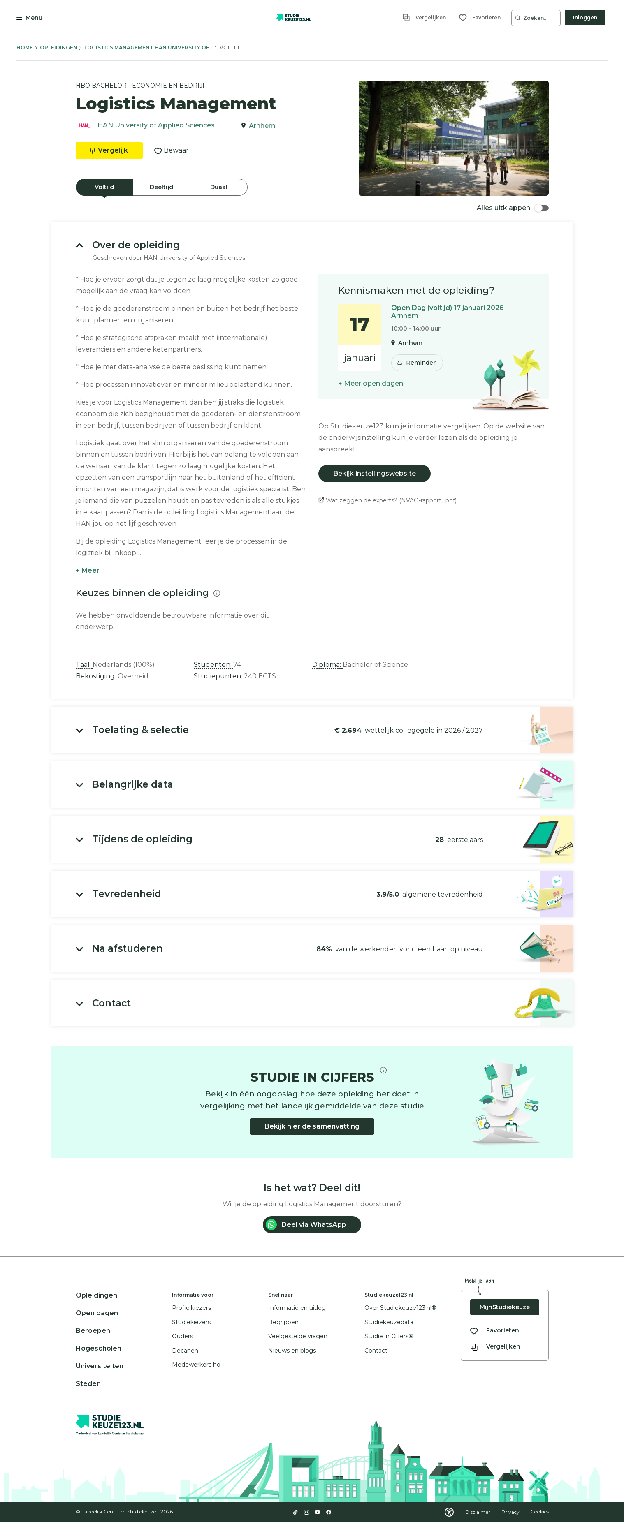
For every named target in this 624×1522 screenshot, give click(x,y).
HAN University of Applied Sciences (156, 126)
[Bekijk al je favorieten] (494, 1330)
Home (24, 47)
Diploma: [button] (327, 664)
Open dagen (97, 1313)
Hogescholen (98, 1348)
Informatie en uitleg (297, 1308)
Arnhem (262, 126)
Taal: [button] (84, 664)
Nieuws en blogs (292, 1350)
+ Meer (88, 570)
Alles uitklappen (513, 208)
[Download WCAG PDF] (449, 1512)
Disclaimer (478, 1512)
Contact (375, 1350)
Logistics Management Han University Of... (148, 47)
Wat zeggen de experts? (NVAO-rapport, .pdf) (387, 500)
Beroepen (93, 1331)
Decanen (185, 1350)
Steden (88, 1384)
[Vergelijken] (424, 17)
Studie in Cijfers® (388, 1336)
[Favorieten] (480, 17)
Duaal (218, 187)
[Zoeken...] (536, 18)
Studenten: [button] (213, 664)
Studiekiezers (191, 1322)
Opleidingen (58, 47)
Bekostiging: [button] (97, 676)
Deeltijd (161, 187)
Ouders (182, 1336)
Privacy (511, 1512)
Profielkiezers (191, 1308)
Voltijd (104, 187)
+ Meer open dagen (370, 383)
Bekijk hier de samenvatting (312, 1126)
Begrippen (283, 1322)
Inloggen (585, 17)
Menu (34, 17)
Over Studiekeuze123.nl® (400, 1308)
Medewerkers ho (196, 1364)
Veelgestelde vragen (297, 1336)
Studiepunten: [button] (219, 676)
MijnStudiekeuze (505, 1307)
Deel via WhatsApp (306, 1224)
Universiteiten (99, 1366)
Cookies (540, 1512)
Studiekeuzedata (388, 1322)
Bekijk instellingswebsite (374, 473)
